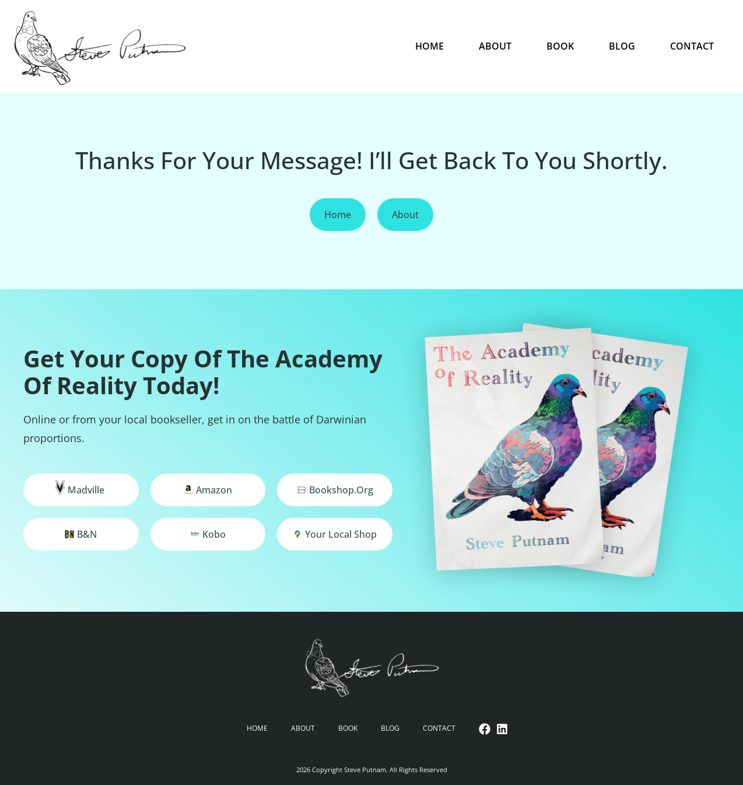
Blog (622, 46)
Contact (692, 46)
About (495, 46)
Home (429, 46)
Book (560, 46)
